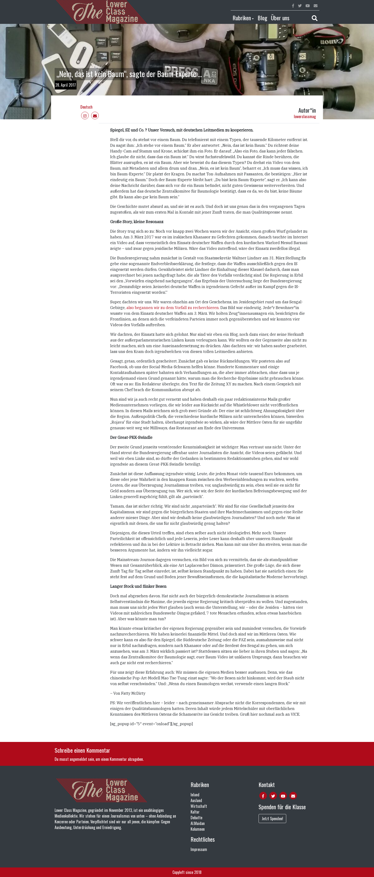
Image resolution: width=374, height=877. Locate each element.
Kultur (195, 812)
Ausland (196, 800)
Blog (262, 17)
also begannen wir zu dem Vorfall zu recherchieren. (172, 307)
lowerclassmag (305, 116)
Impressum (199, 849)
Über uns (280, 17)
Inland (195, 795)
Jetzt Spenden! (272, 818)
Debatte (196, 817)
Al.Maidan (198, 823)
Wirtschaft (199, 806)
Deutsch (86, 107)
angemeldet (78, 759)
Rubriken (242, 17)
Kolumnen (198, 829)
